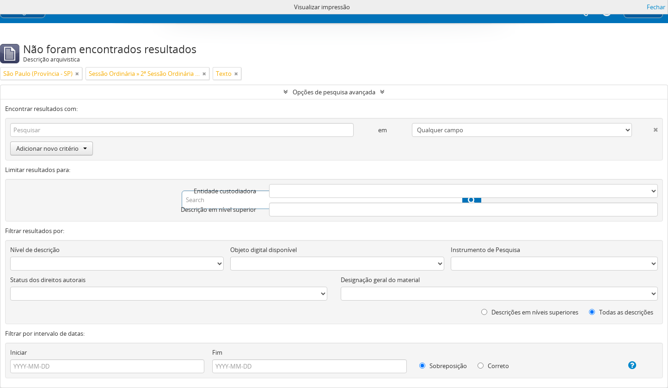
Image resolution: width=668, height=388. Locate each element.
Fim (217, 352)
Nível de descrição (35, 250)
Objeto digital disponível (263, 250)
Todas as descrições (621, 312)
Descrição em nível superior (218, 209)
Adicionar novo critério (51, 148)
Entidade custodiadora (225, 191)
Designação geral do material (380, 280)
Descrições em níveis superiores (529, 312)
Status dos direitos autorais (48, 280)
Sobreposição (443, 366)
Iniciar (18, 352)
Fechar (656, 7)
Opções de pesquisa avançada (334, 92)
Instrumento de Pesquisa (485, 250)
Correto (493, 366)
